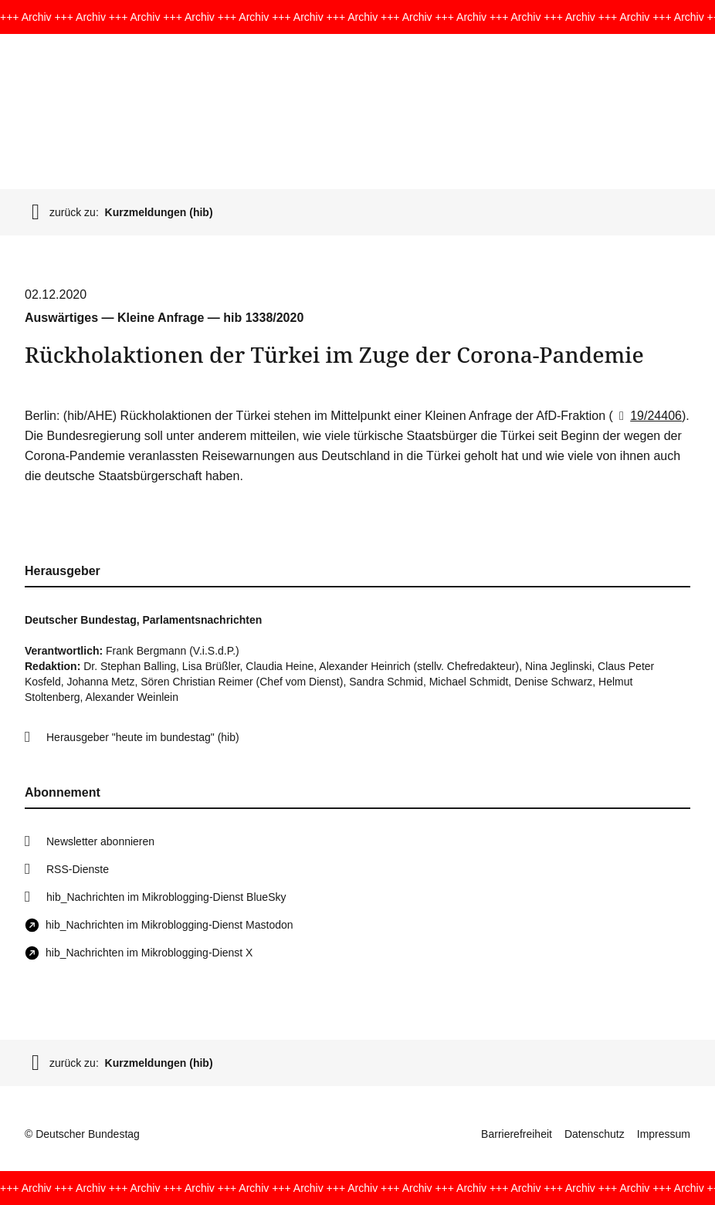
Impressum (663, 1134)
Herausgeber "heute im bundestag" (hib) (142, 737)
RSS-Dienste (77, 869)
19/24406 (647, 415)
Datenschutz (594, 1134)
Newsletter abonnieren (100, 841)
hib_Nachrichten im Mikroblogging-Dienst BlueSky (166, 897)
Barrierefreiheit (516, 1134)
